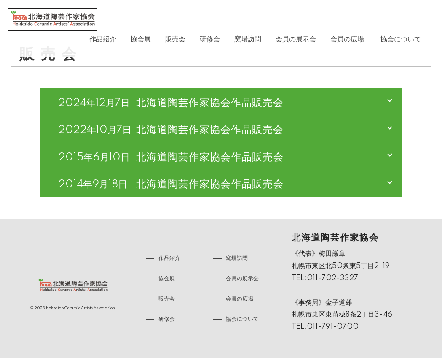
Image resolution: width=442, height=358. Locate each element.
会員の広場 (347, 39)
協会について (400, 39)
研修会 (210, 39)
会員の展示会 (296, 39)
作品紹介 (102, 39)
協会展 (141, 39)
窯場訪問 (247, 39)
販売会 (175, 39)
